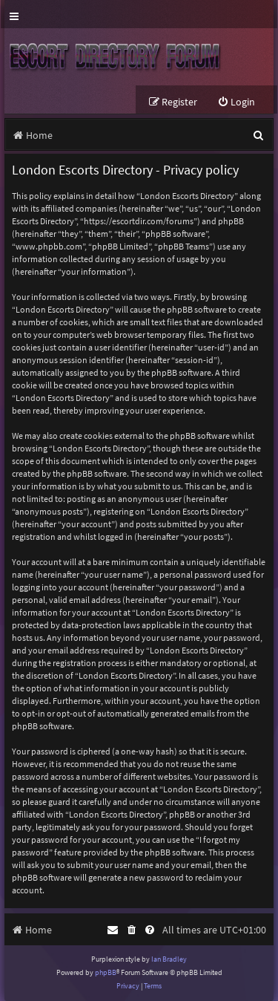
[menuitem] (236, 102)
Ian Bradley (169, 959)
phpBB (105, 972)
